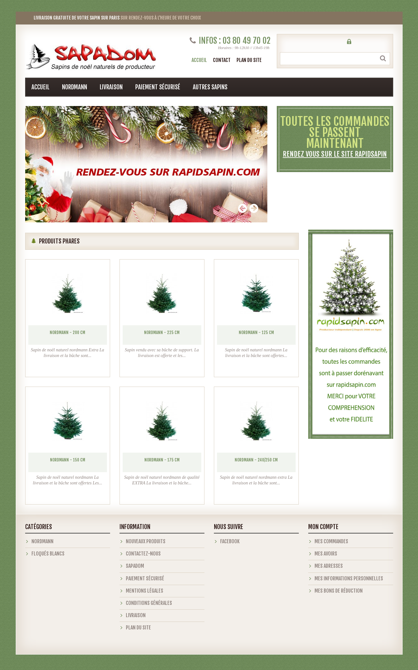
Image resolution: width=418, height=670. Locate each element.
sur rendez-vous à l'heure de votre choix (113, 18)
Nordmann (74, 87)
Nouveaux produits (145, 541)
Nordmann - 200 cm (67, 332)
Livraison (111, 87)
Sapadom (135, 566)
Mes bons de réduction (339, 591)
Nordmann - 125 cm (256, 332)
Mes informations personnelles (349, 578)
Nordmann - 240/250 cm (256, 459)
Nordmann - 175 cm (162, 459)
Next (253, 208)
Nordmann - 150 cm (67, 459)
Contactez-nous (143, 553)
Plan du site (138, 627)
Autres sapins (210, 87)
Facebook (230, 541)
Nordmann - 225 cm (162, 332)
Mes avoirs (326, 553)
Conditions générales (149, 603)
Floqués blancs (47, 553)
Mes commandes (331, 541)
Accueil (199, 60)
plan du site (249, 60)
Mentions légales (144, 591)
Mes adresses (329, 566)
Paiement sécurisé (157, 87)
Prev (242, 208)
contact (222, 60)
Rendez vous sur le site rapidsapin (335, 154)
